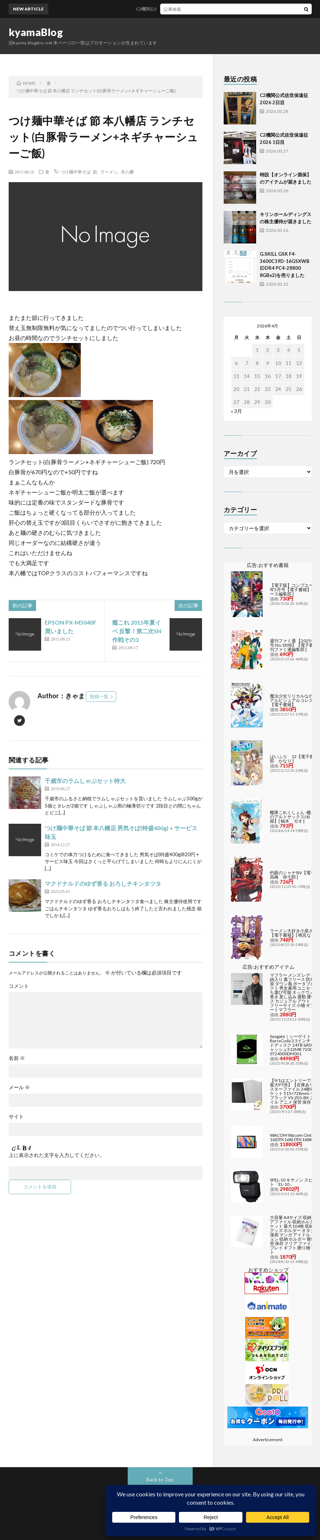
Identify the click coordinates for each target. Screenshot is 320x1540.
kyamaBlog (36, 32)
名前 (17, 1058)
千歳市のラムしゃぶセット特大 (85, 780)
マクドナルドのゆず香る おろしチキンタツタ (103, 883)
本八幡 (127, 172)
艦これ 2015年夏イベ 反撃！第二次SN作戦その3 (136, 631)
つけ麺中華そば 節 (78, 172)
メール (19, 1087)
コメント (19, 986)
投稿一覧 (99, 696)
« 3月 (236, 411)
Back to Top (160, 1480)
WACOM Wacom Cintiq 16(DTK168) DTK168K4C (294, 1137)
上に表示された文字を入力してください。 (57, 1155)
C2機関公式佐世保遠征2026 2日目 (174, 9)
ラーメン (109, 172)
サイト (16, 1116)
